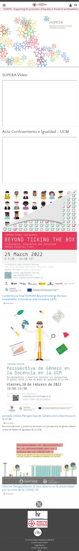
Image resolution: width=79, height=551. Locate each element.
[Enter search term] (75, 5)
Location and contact (39, 542)
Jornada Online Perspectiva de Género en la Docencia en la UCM (39, 417)
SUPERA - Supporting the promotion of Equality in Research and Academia (40, 9)
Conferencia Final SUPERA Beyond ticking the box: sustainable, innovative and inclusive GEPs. (34, 297)
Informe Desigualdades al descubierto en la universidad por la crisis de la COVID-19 (38, 488)
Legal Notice (39, 545)
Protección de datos (39, 548)
